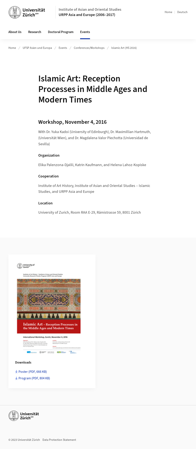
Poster (33, 371)
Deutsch (182, 12)
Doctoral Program (60, 32)
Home (168, 12)
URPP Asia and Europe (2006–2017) (87, 14)
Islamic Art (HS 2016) (124, 48)
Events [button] (85, 32)
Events (63, 48)
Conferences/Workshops (89, 48)
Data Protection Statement (59, 440)
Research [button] (34, 32)
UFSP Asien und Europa (37, 48)
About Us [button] (14, 32)
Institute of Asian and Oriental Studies (90, 9)
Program (34, 378)
